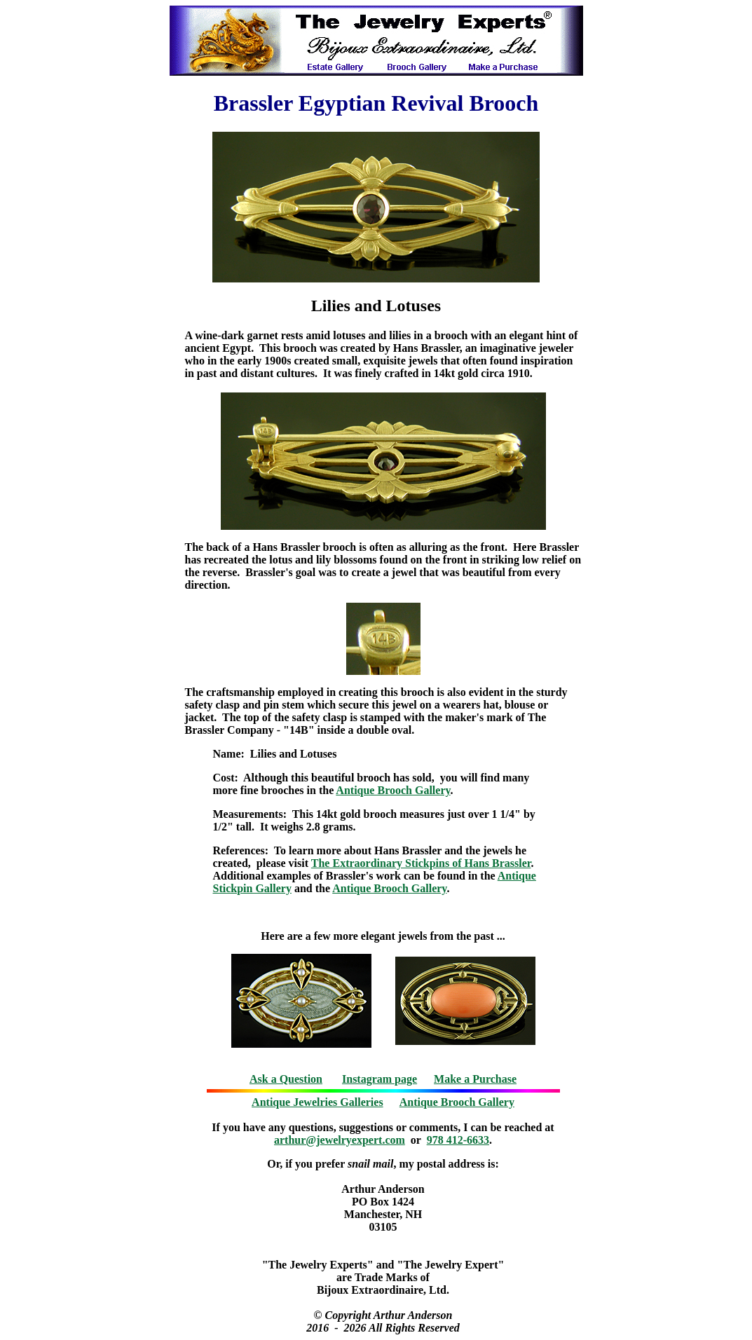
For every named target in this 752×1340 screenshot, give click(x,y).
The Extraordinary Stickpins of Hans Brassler (421, 863)
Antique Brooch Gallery (393, 790)
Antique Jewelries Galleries (317, 1102)
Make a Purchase (475, 1079)
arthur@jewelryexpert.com (339, 1140)
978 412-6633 (458, 1140)
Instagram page (379, 1079)
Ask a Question (285, 1079)
